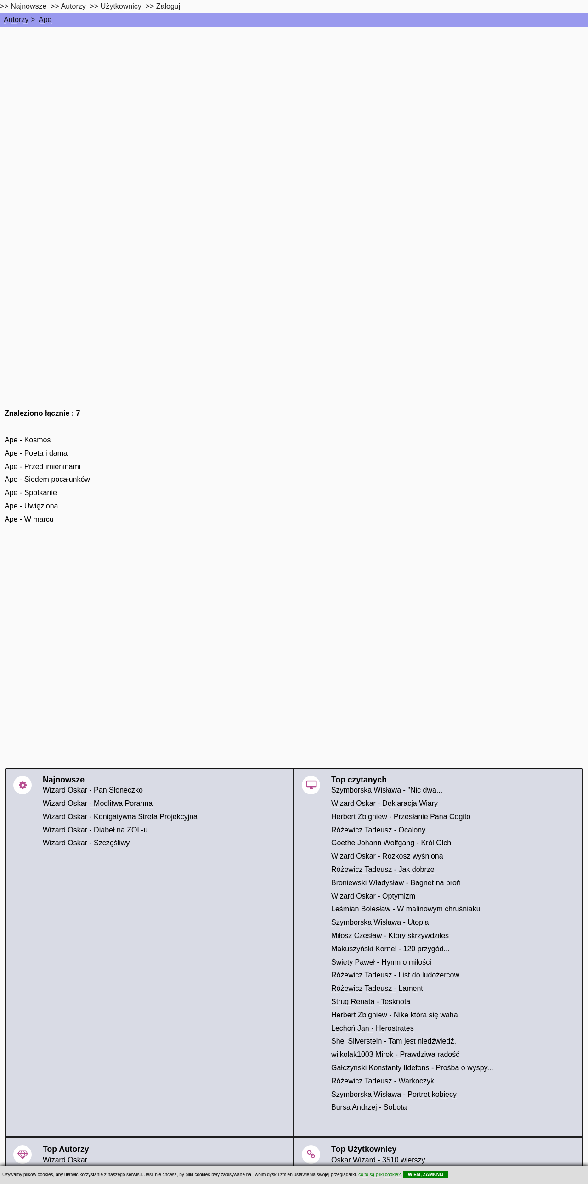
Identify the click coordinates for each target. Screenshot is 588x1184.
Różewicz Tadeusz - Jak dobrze (383, 869)
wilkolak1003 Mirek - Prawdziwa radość (395, 1054)
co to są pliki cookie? (379, 1174)
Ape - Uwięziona (31, 506)
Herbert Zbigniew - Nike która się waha (394, 1015)
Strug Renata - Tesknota (370, 1001)
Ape (45, 19)
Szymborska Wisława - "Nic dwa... (386, 790)
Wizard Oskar (65, 1160)
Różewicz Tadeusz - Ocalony (378, 830)
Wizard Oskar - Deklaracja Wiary (384, 803)
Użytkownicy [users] (121, 6)
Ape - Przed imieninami (42, 466)
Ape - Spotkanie (31, 493)
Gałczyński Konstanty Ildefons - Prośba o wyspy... (412, 1068)
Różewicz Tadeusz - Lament (377, 988)
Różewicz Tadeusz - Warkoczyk (382, 1081)
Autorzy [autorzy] (73, 6)
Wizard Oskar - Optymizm (373, 896)
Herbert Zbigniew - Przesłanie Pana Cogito (400, 817)
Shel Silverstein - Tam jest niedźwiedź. (393, 1041)
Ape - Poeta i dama (36, 453)
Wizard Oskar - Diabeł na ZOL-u (95, 830)
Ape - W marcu (29, 519)
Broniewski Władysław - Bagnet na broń (396, 883)
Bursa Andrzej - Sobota (369, 1107)
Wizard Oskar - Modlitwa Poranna (98, 803)
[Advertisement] (294, 95)
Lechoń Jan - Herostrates (372, 1028)
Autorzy (16, 19)
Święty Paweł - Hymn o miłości (381, 962)
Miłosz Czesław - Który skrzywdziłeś (390, 935)
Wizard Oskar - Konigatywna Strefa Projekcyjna (120, 817)
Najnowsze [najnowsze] (28, 6)
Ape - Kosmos (28, 440)
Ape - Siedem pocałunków (47, 479)
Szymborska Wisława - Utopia (380, 922)
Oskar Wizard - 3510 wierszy (378, 1160)
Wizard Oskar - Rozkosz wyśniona (387, 856)
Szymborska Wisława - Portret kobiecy (394, 1094)
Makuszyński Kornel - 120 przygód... (390, 949)
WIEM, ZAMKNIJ (425, 1174)
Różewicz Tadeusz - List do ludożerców (395, 975)
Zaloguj (168, 6)
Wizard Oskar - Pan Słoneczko (93, 790)
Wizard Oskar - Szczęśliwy (86, 843)
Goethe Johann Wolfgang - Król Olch (391, 843)
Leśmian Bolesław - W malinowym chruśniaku (406, 909)
